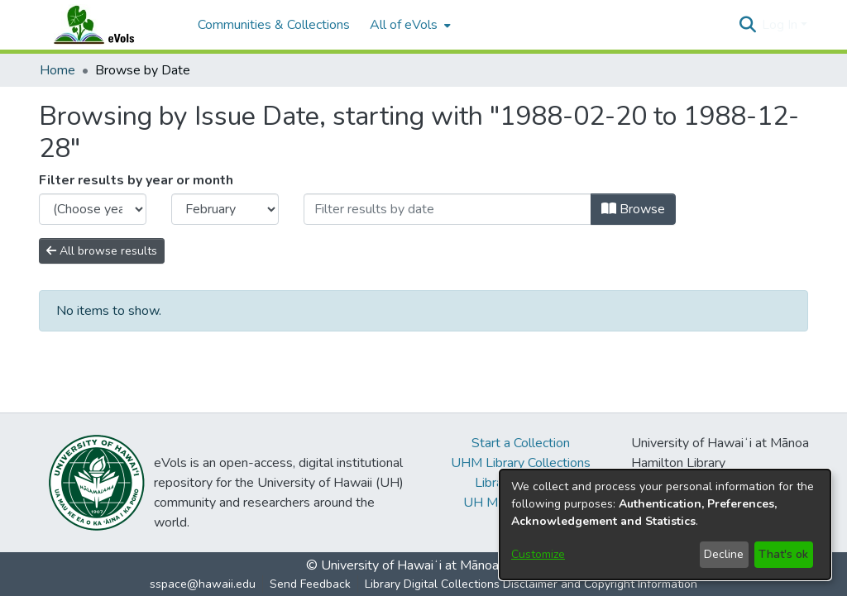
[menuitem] (408, 25)
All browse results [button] (101, 251)
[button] (747, 25)
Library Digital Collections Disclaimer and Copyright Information (531, 584)
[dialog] (665, 524)
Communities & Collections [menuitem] (274, 25)
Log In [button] (781, 25)
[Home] (110, 24)
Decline (724, 554)
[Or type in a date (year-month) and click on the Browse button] (447, 209)
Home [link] (57, 70)
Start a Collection (520, 443)
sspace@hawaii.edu (203, 584)
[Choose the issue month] (225, 209)
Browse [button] (633, 209)
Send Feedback (310, 584)
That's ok (783, 554)
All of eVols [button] (404, 25)
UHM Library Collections (521, 463)
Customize (538, 554)
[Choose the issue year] (92, 209)
